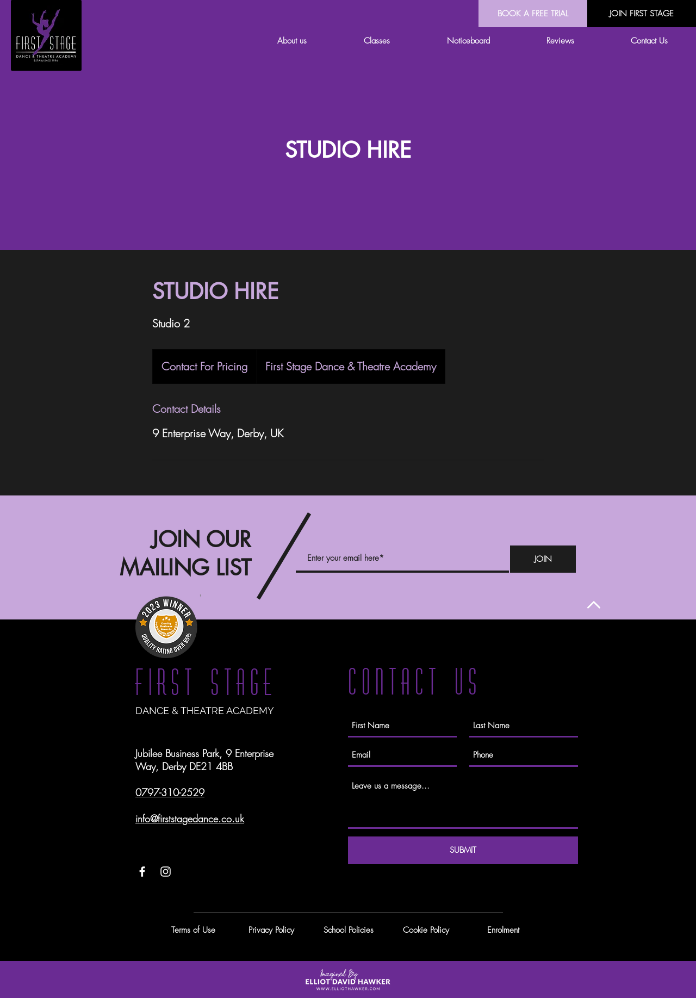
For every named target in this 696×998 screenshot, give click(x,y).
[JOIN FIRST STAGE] (641, 13)
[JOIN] (543, 559)
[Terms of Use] (193, 930)
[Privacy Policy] (271, 930)
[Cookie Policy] (425, 930)
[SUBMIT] (463, 850)
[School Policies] (348, 930)
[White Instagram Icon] (165, 871)
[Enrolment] (503, 930)
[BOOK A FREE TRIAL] (532, 13)
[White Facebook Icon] (142, 871)
